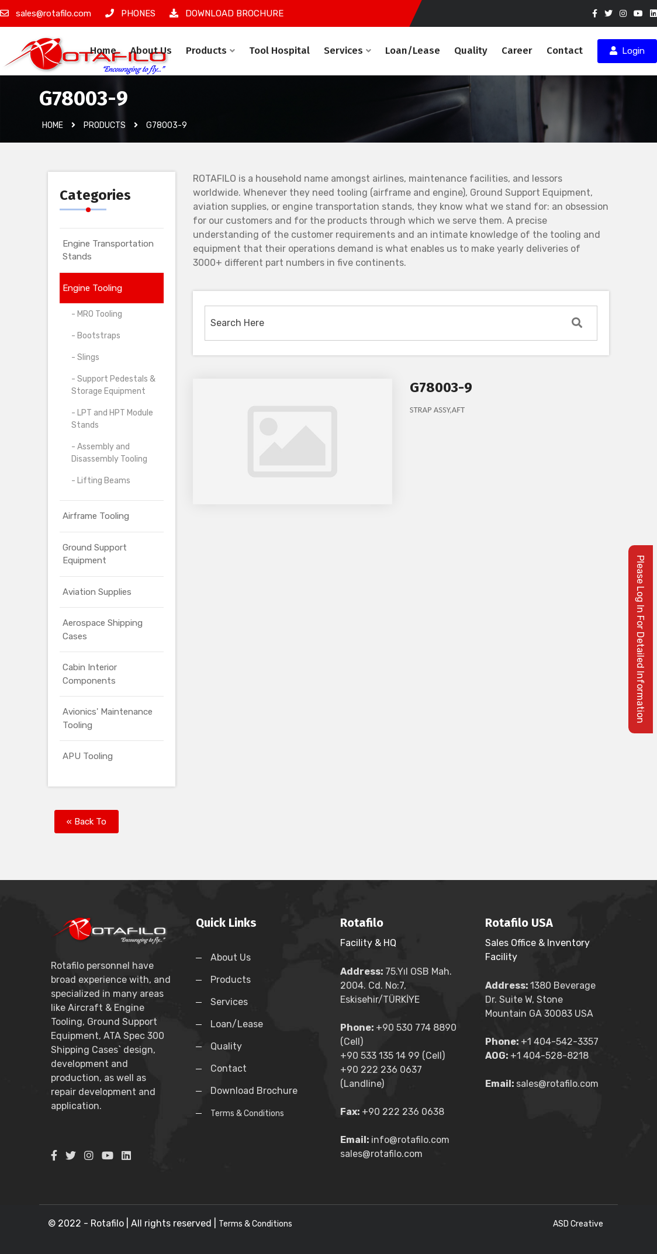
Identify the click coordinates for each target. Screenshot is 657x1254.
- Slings (85, 357)
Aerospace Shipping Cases (103, 630)
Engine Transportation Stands (108, 250)
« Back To (86, 821)
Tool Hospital (279, 50)
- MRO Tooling (96, 314)
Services (347, 50)
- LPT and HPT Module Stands (112, 419)
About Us (151, 50)
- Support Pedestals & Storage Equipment (113, 385)
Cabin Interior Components (90, 674)
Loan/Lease (412, 50)
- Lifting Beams (100, 481)
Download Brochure (254, 1090)
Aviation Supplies (97, 592)
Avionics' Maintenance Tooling (108, 718)
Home (103, 50)
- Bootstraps (95, 336)
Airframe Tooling (96, 516)
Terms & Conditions (247, 1113)
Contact (565, 50)
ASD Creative (578, 1224)
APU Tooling (88, 756)
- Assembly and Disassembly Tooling (109, 453)
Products (210, 50)
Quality (470, 50)
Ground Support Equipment (95, 554)
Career (517, 50)
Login (627, 51)
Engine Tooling (92, 288)
